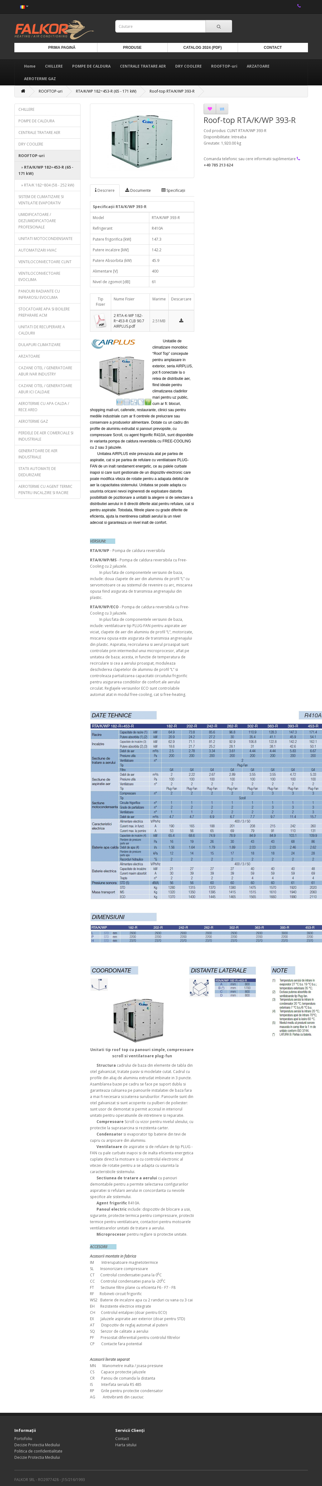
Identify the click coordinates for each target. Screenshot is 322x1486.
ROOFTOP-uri (224, 66)
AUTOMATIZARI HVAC (37, 250)
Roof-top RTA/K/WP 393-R (172, 91)
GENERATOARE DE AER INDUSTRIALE (37, 454)
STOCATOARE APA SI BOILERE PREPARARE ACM (44, 312)
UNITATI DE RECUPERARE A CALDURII (41, 330)
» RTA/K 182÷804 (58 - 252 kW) (46, 185)
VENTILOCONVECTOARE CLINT (45, 261)
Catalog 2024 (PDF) (202, 47)
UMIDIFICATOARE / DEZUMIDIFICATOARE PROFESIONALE (37, 221)
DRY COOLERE (188, 66)
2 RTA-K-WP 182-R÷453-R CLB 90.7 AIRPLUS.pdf (129, 321)
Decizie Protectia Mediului (37, 1445)
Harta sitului (125, 1445)
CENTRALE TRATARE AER (143, 66)
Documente (138, 190)
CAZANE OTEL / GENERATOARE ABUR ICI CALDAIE (45, 389)
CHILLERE (54, 66)
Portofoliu (23, 1438)
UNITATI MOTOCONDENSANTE (45, 238)
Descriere (105, 190)
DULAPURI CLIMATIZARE (39, 344)
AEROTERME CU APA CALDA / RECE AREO (43, 406)
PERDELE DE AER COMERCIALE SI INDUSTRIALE (45, 436)
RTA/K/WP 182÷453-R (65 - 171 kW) (106, 91)
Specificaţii (173, 190)
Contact (273, 47)
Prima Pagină (61, 47)
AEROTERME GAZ (40, 78)
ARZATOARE (258, 66)
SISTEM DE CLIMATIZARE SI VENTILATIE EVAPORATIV (41, 200)
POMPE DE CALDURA (91, 66)
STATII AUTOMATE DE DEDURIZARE (37, 471)
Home (30, 66)
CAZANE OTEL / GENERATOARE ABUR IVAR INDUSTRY (45, 371)
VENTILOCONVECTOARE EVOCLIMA (39, 276)
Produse (132, 47)
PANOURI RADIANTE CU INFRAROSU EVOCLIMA (39, 294)
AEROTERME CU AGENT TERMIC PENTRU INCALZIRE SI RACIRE (45, 489)
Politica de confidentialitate (38, 1451)
